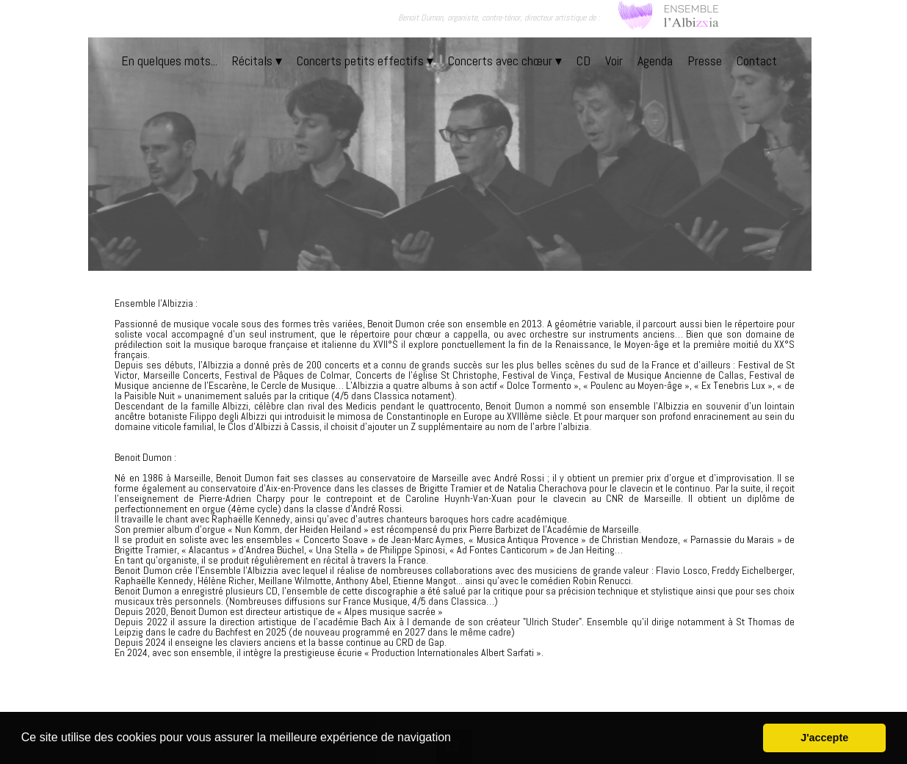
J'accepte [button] (824, 737)
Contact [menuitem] (757, 60)
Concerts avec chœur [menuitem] (505, 60)
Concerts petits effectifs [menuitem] (365, 60)
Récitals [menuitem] (257, 60)
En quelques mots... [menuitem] (169, 60)
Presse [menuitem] (704, 60)
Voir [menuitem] (614, 60)
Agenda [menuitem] (655, 60)
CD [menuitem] (583, 60)
